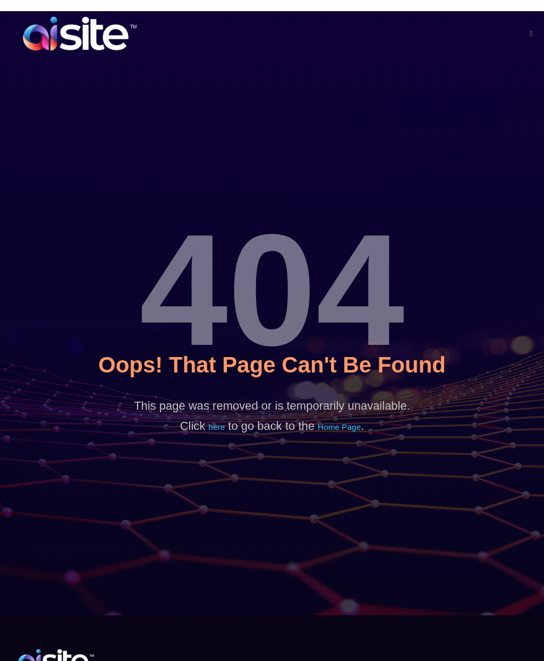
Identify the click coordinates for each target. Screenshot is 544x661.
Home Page (339, 426)
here (215, 426)
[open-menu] (531, 33)
